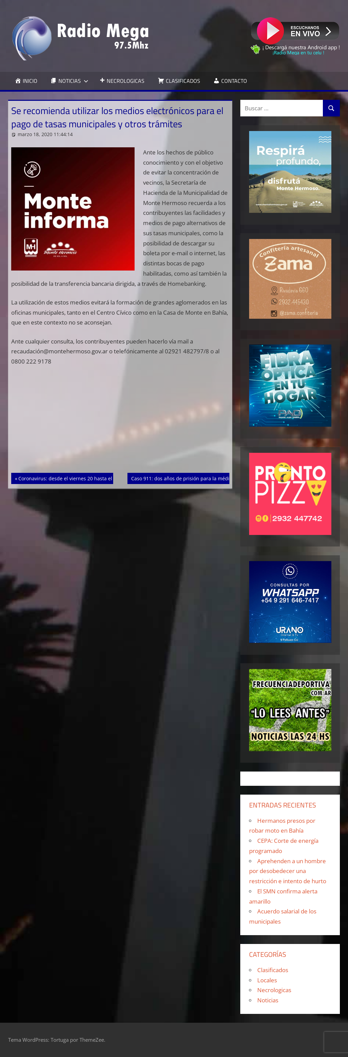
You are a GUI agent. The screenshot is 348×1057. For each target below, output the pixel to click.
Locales (267, 980)
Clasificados (272, 970)
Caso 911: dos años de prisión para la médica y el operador (198, 478)
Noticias (267, 1000)
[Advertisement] (120, 422)
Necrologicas (274, 990)
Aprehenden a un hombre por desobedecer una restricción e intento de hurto (287, 871)
